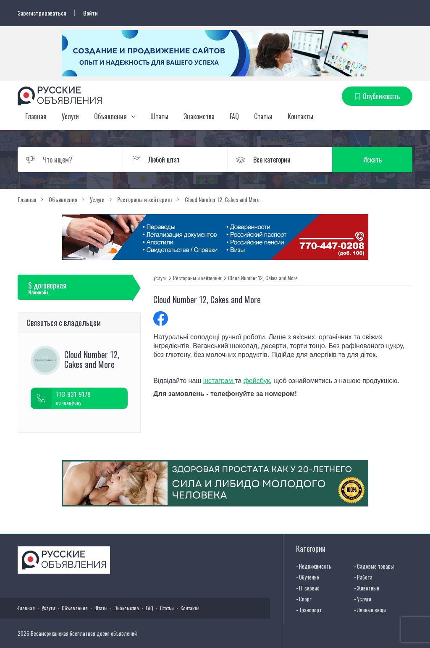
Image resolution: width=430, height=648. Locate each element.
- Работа (363, 577)
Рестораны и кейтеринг (197, 278)
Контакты (300, 116)
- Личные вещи (370, 609)
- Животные (366, 588)
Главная (36, 116)
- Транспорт (309, 609)
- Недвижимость (313, 566)
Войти (90, 13)
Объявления (110, 116)
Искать (372, 160)
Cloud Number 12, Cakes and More (263, 278)
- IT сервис (308, 588)
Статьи (263, 116)
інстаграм (219, 380)
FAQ (234, 116)
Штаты (159, 116)
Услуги (70, 116)
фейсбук (257, 380)
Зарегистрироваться (42, 13)
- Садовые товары (374, 566)
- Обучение (307, 577)
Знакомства (199, 116)
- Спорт (304, 599)
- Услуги (362, 599)
